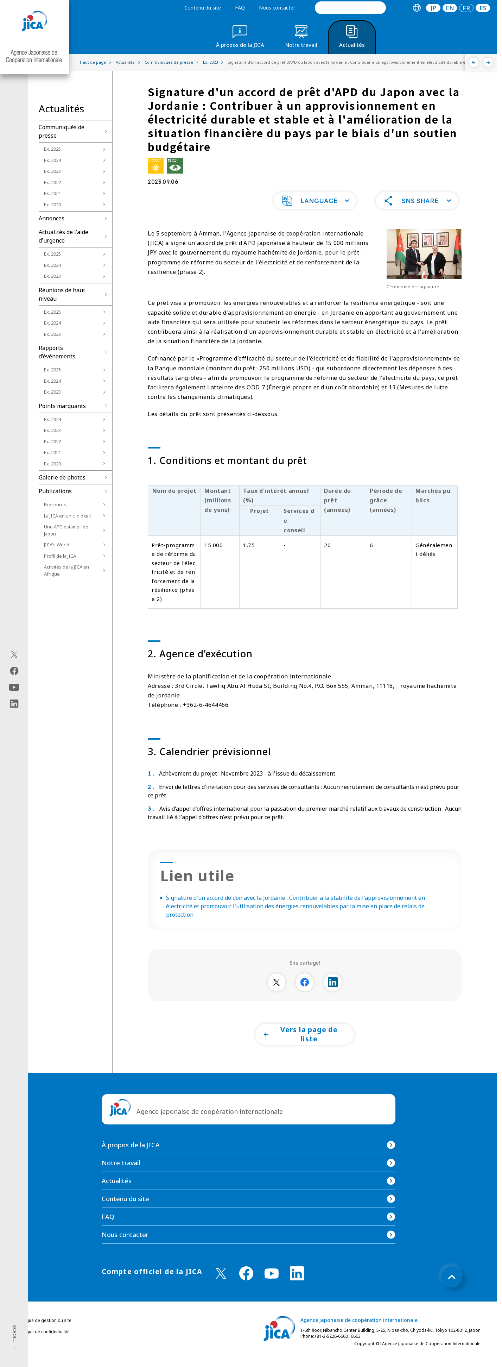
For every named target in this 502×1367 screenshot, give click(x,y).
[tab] (416, 8)
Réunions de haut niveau (62, 294)
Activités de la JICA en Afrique (66, 570)
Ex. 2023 (52, 171)
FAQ (240, 7)
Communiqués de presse (61, 131)
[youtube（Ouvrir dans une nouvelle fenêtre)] (14, 687)
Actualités (117, 1195)
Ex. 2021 (52, 193)
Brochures (55, 504)
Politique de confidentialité (43, 1346)
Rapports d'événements (57, 352)
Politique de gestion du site (43, 1334)
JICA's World (56, 544)
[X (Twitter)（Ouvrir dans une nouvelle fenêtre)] (14, 654)
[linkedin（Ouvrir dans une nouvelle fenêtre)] (14, 703)
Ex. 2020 (52, 204)
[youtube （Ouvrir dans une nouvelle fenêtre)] (272, 1288)
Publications (55, 491)
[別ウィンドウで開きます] (276, 996)
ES (483, 8)
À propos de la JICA (131, 1159)
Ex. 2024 (52, 160)
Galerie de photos (62, 477)
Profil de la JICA (60, 556)
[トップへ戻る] (451, 1291)
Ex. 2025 (52, 149)
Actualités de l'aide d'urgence (63, 236)
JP (433, 8)
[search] (350, 7)
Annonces (51, 218)
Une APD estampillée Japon (66, 530)
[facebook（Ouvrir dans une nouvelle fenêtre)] (14, 670)
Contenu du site (202, 7)
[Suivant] (488, 62)
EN (450, 8)
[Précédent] (473, 62)
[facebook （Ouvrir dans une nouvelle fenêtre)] (246, 1287)
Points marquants (62, 406)
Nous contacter (277, 7)
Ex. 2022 (52, 182)
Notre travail (121, 1177)
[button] (315, 214)
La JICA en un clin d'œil (67, 516)
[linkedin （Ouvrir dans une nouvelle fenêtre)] (297, 1287)
